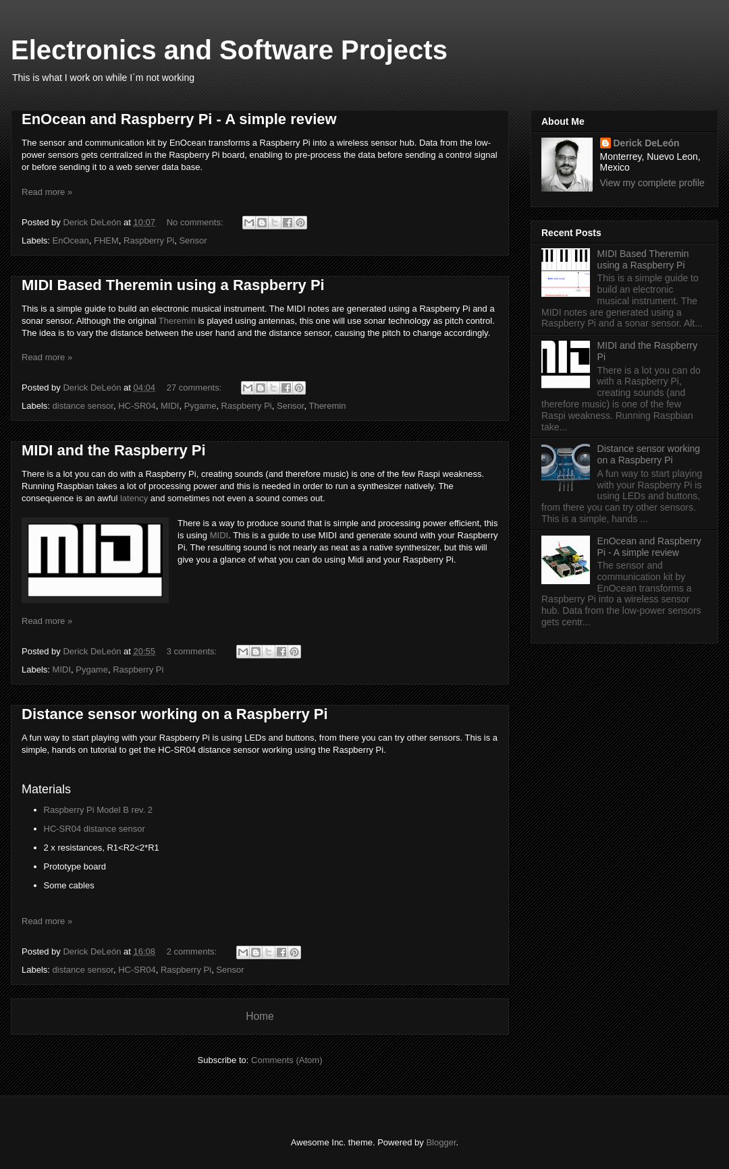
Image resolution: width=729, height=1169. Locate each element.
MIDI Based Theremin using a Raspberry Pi (173, 285)
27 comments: (195, 387)
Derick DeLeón (647, 143)
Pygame (200, 406)
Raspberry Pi (149, 240)
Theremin (177, 321)
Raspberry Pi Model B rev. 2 (98, 810)
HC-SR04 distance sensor (94, 829)
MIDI (170, 406)
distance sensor (83, 406)
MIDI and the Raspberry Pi (114, 450)
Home (260, 1016)
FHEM (106, 240)
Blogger (441, 1142)
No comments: (196, 222)
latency (134, 498)
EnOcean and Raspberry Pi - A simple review (179, 119)
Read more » (47, 192)
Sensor (193, 240)
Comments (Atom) (286, 1060)
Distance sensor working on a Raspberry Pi (175, 714)
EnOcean (71, 240)
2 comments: (193, 951)
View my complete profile (652, 182)
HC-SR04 (137, 406)
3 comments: (193, 651)
